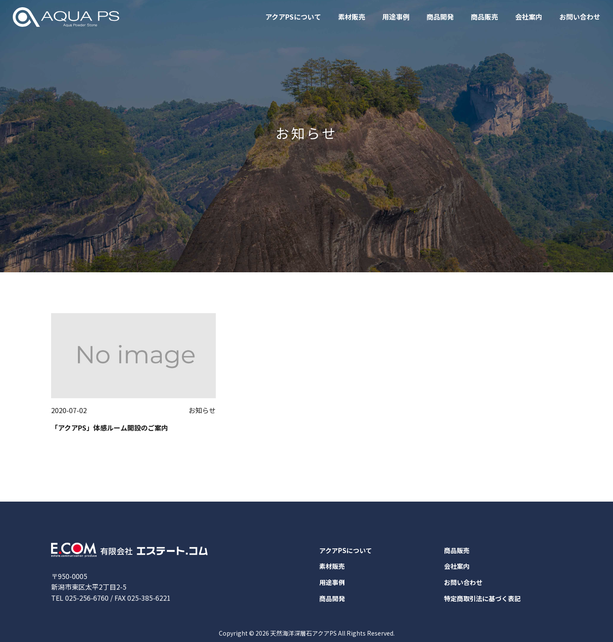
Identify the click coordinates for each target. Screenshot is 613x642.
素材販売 (351, 16)
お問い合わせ (579, 16)
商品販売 (484, 16)
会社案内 (528, 16)
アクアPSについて (293, 16)
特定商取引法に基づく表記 (485, 602)
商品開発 (440, 16)
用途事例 (396, 16)
